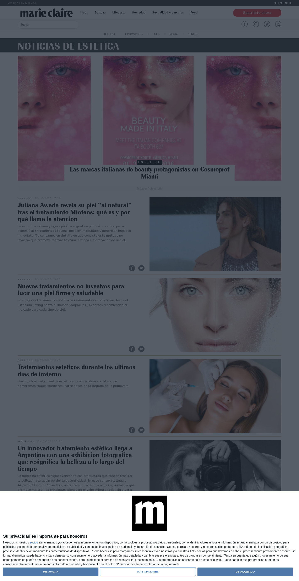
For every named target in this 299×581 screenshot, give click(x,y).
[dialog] (149, 536)
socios (34, 542)
